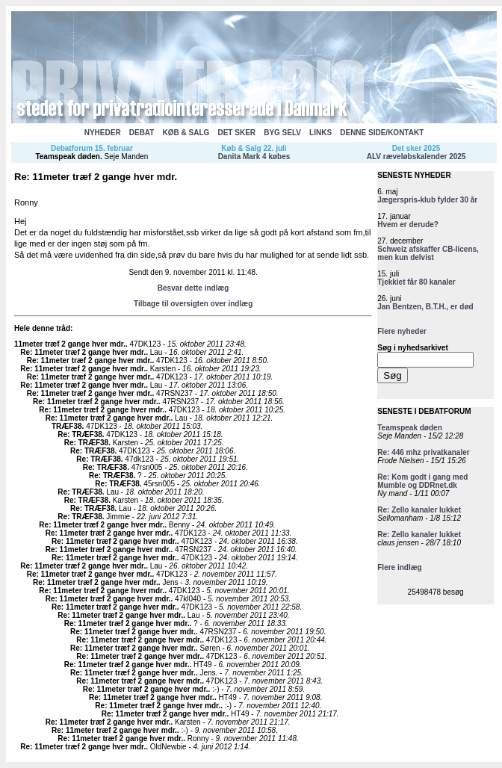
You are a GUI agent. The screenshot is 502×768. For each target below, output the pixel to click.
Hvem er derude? (408, 224)
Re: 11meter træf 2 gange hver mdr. (83, 352)
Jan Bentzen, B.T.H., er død (425, 307)
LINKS (320, 132)
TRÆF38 (67, 426)
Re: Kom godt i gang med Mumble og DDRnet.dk (422, 481)
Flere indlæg (399, 567)
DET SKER (236, 132)
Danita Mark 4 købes (254, 156)
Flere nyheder (402, 331)
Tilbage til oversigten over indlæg (193, 304)
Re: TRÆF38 (80, 434)
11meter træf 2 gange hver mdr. (70, 344)
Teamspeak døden (67, 156)
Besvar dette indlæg (193, 288)
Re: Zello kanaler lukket (419, 510)
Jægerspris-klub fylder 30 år (427, 200)
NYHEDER (102, 132)
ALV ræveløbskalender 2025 (416, 156)
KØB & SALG (186, 132)
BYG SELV (282, 132)
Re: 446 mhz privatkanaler (423, 452)
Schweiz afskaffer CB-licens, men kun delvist (428, 253)
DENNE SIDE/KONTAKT (382, 132)
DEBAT (142, 132)
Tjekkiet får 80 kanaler (416, 282)
